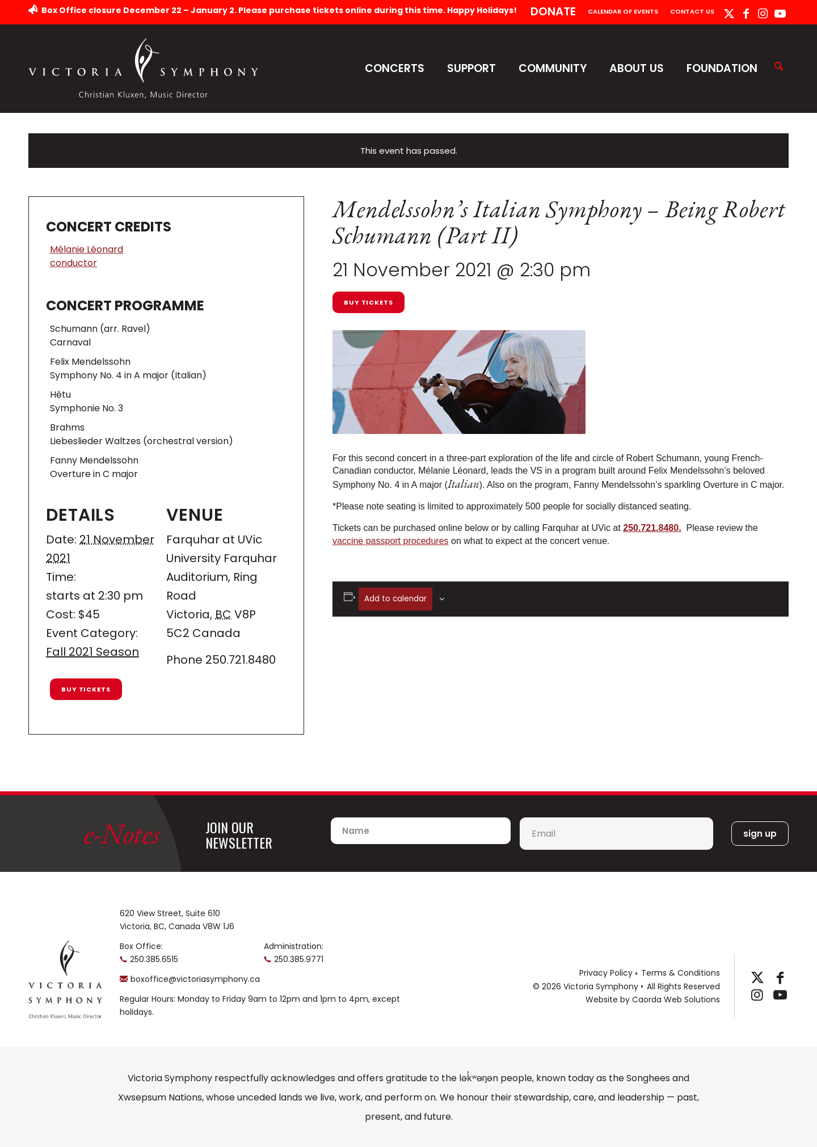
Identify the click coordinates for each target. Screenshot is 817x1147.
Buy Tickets (368, 302)
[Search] (778, 67)
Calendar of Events (623, 11)
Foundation (722, 68)
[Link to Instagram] (763, 13)
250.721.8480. (652, 528)
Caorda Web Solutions (676, 999)
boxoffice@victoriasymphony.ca (195, 979)
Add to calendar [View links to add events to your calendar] (395, 598)
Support (471, 68)
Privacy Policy (606, 973)
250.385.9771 (298, 959)
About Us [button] (636, 68)
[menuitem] (553, 12)
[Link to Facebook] (746, 13)
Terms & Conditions (680, 973)
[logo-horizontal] (143, 68)
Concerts (394, 68)
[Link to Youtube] (780, 13)
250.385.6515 (154, 959)
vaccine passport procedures (390, 541)
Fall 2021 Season (92, 652)
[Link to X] (729, 13)
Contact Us (692, 11)
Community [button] (553, 68)
